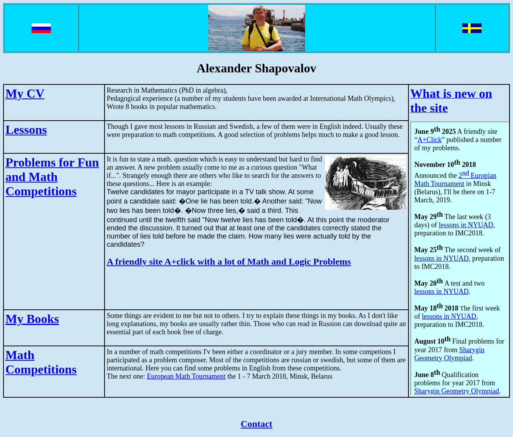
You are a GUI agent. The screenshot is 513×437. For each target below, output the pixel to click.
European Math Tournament (186, 376)
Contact (256, 424)
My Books (32, 319)
